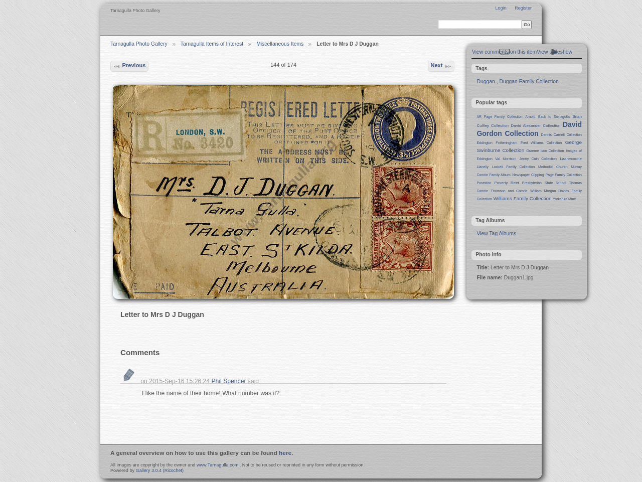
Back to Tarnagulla (554, 116)
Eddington (484, 142)
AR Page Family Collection (499, 116)
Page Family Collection (564, 175)
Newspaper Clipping (528, 175)
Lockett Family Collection (513, 167)
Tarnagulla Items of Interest (212, 44)
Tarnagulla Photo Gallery (139, 44)
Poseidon (483, 183)
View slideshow (554, 52)
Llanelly (482, 167)
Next (440, 66)
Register (523, 8)
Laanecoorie (571, 158)
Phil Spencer (229, 381)
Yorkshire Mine (564, 199)
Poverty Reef (506, 183)
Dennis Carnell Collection (561, 134)
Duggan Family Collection (528, 81)
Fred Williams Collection (541, 142)
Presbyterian (532, 183)
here (285, 452)
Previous (129, 66)
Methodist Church (553, 167)
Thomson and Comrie (509, 191)
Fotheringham (506, 142)
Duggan (485, 81)
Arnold (530, 116)
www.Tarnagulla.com (217, 464)
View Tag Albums (496, 233)
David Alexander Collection (536, 125)
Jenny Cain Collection (538, 158)
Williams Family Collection (523, 198)
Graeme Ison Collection (545, 150)
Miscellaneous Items (279, 44)
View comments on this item (504, 52)
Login (500, 8)
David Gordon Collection (529, 128)
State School (555, 183)
